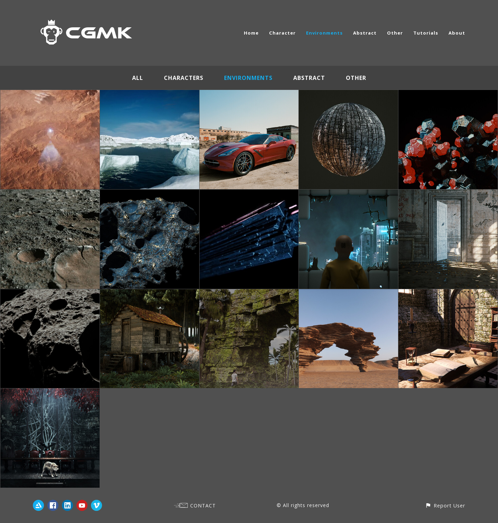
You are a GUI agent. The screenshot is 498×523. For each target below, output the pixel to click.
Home (251, 33)
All (137, 78)
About (457, 33)
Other (395, 33)
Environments (324, 33)
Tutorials (425, 33)
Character (282, 33)
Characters (183, 78)
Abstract (365, 33)
